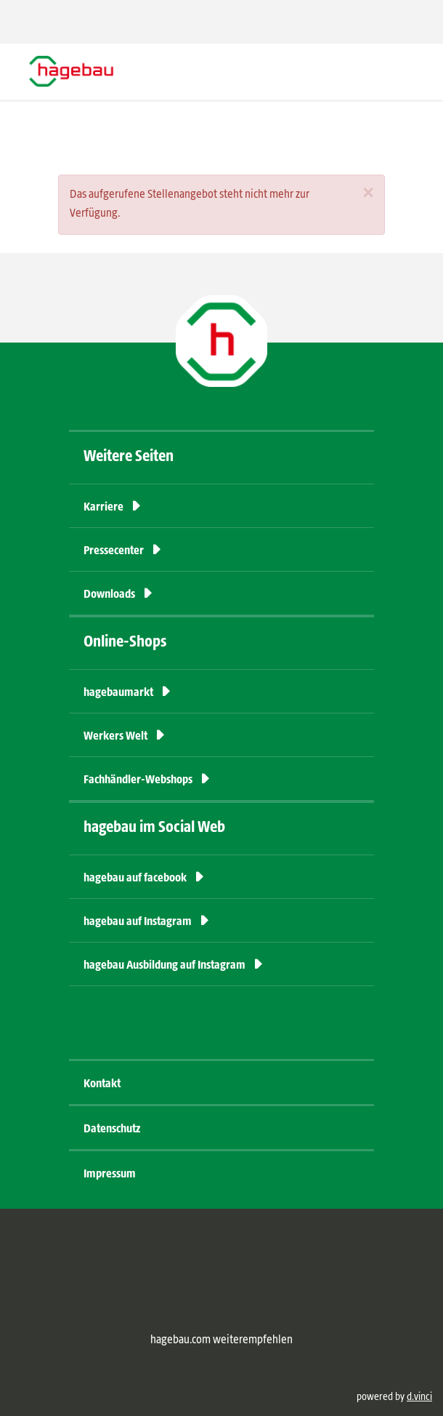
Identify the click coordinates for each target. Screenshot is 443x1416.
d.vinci (419, 1397)
